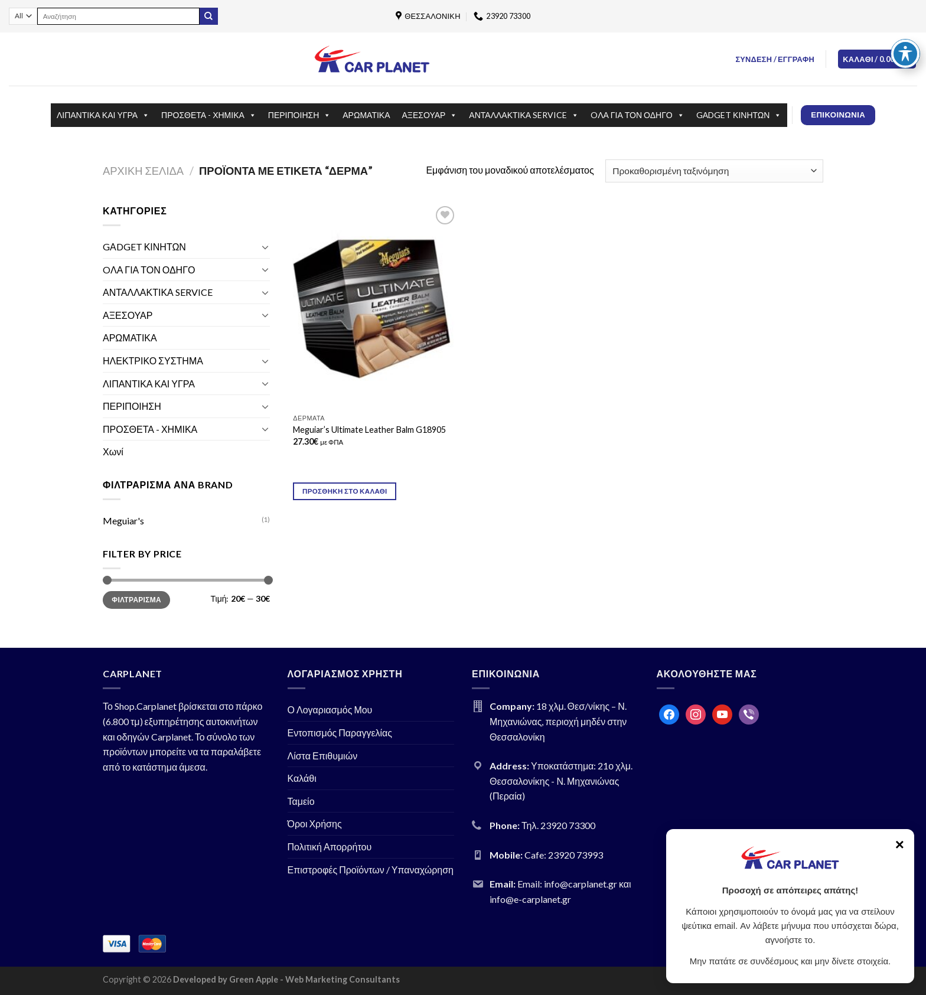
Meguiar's (123, 520)
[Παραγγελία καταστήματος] (714, 170)
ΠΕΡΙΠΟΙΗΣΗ (299, 115)
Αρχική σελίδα (143, 170)
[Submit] (208, 16)
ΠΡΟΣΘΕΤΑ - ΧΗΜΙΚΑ (208, 115)
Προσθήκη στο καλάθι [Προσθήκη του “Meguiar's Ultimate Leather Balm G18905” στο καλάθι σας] (344, 491)
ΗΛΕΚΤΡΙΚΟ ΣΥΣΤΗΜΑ (153, 360)
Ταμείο (301, 801)
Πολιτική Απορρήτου (330, 846)
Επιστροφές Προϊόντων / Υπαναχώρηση (371, 869)
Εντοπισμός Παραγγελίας (340, 732)
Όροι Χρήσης (315, 823)
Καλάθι (302, 778)
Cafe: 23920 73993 (563, 854)
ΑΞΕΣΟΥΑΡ (430, 115)
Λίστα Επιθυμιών (323, 755)
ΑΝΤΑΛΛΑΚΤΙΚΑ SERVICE (524, 115)
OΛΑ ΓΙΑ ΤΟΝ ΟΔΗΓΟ (637, 115)
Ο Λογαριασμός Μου (330, 709)
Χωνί (113, 451)
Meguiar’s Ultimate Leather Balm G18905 (369, 430)
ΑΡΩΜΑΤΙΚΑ (366, 115)
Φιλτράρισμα (136, 599)
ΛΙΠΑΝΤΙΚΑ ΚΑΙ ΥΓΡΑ (103, 115)
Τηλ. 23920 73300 (558, 825)
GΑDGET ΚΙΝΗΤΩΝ (739, 115)
